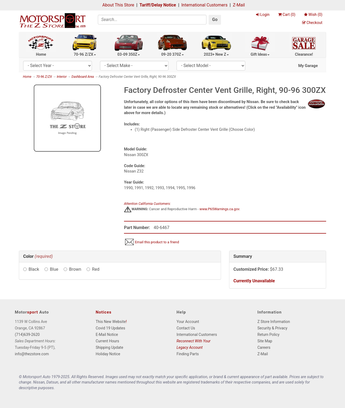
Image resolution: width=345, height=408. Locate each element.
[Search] (152, 19)
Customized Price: (251, 269)
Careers (263, 347)
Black (34, 269)
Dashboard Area (82, 77)
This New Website (111, 321)
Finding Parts (188, 354)
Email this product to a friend (157, 242)
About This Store (118, 5)
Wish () (313, 14)
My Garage (308, 65)
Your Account (188, 321)
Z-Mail (239, 5)
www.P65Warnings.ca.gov (219, 209)
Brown (75, 269)
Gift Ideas (260, 54)
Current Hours (107, 341)
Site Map (264, 341)
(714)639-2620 (27, 334)
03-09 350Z (129, 54)
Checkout (312, 22)
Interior (62, 77)
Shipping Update (109, 347)
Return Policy (268, 334)
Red (95, 269)
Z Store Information (273, 321)
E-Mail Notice (107, 334)
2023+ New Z (216, 54)
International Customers (204, 5)
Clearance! (304, 54)
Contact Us (186, 328)
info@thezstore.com (32, 354)
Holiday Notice (108, 354)
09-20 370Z (172, 54)
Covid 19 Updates (110, 328)
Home (41, 54)
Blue (54, 269)
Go (215, 19)
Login (263, 14)
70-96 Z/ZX (85, 54)
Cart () (286, 14)
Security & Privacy (272, 328)
